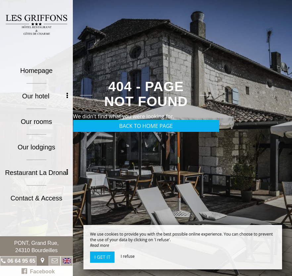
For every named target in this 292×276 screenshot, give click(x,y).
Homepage (36, 70)
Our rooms (36, 121)
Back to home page (146, 126)
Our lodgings (36, 147)
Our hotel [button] (45, 96)
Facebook (38, 271)
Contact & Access (37, 198)
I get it (102, 257)
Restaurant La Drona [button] (36, 172)
